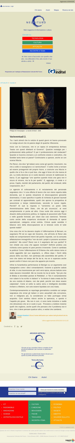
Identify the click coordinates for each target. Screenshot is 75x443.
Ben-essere (37, 411)
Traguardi (36, 417)
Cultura (35, 404)
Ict (4, 404)
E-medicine (36, 407)
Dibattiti (57, 414)
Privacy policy (42, 433)
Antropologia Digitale (13, 417)
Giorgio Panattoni (23, 315)
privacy (61, 393)
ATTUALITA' (4, 83)
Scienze (6, 414)
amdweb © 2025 (69, 427)
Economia (58, 404)
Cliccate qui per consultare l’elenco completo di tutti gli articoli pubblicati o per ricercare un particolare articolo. (36, 349)
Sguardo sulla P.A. (62, 417)
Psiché (34, 414)
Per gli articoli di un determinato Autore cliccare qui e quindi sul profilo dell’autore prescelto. (37, 354)
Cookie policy (33, 433)
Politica (57, 407)
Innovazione (8, 411)
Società (12, 83)
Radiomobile (8, 407)
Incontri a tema (38, 420)
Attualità (58, 420)
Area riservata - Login (8, 6)
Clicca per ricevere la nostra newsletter (52, 390)
